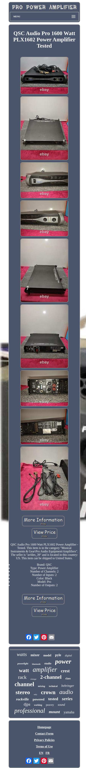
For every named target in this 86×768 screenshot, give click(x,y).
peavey (50, 704)
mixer (34, 655)
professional (29, 710)
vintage (33, 679)
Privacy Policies (44, 740)
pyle (58, 655)
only (35, 694)
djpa (27, 704)
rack (22, 677)
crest (65, 671)
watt (24, 670)
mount (54, 711)
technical (53, 686)
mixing (41, 686)
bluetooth (36, 664)
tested (53, 699)
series (67, 698)
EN (41, 753)
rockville (22, 699)
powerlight (22, 663)
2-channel (51, 677)
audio (66, 691)
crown (48, 692)
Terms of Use (44, 746)
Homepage (44, 727)
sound (61, 704)
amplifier (45, 669)
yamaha (69, 712)
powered (39, 699)
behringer (67, 686)
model (47, 655)
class (68, 678)
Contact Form (44, 733)
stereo (23, 692)
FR (47, 753)
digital (68, 655)
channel (24, 684)
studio (48, 663)
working (38, 705)
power (63, 661)
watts (22, 654)
